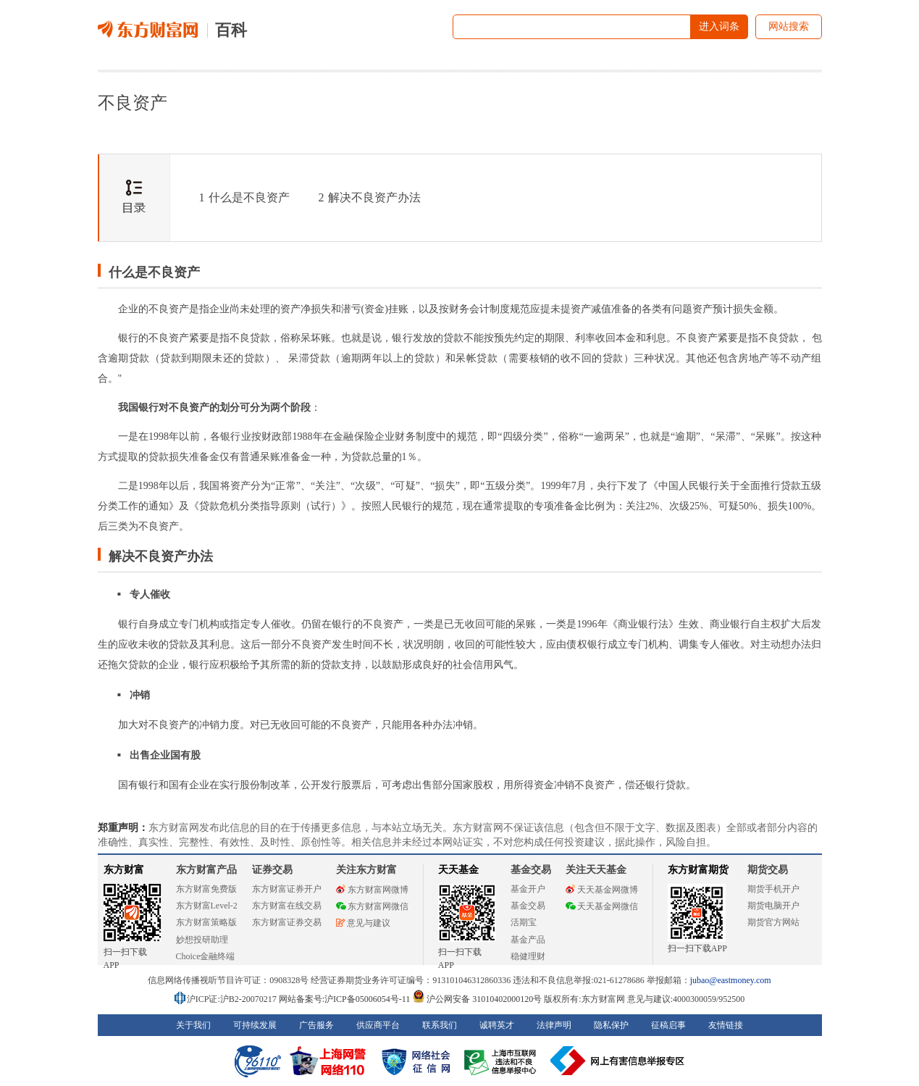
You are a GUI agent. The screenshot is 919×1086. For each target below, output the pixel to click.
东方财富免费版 (206, 889)
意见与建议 (363, 923)
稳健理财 (528, 956)
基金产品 (528, 940)
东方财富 (124, 869)
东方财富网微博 (372, 890)
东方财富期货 (698, 869)
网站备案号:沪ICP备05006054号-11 (346, 999)
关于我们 (193, 1025)
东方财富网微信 (372, 906)
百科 (231, 30)
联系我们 (439, 1025)
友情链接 (725, 1025)
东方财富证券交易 (287, 922)
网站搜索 (788, 26)
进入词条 (719, 26)
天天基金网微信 (602, 906)
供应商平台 (378, 1025)
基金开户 (528, 889)
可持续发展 (255, 1025)
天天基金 (458, 869)
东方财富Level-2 (207, 906)
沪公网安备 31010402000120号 (477, 999)
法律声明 (554, 1025)
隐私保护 (611, 1025)
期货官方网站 (773, 922)
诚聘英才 (496, 1025)
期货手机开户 (773, 889)
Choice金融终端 (205, 956)
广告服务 (316, 1025)
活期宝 (524, 922)
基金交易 (528, 906)
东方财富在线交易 (287, 906)
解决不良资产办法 (370, 197)
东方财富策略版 (206, 922)
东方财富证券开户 (287, 889)
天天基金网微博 (602, 890)
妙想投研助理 (202, 940)
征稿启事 (668, 1025)
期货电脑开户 (773, 906)
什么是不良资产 (244, 197)
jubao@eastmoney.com (730, 980)
